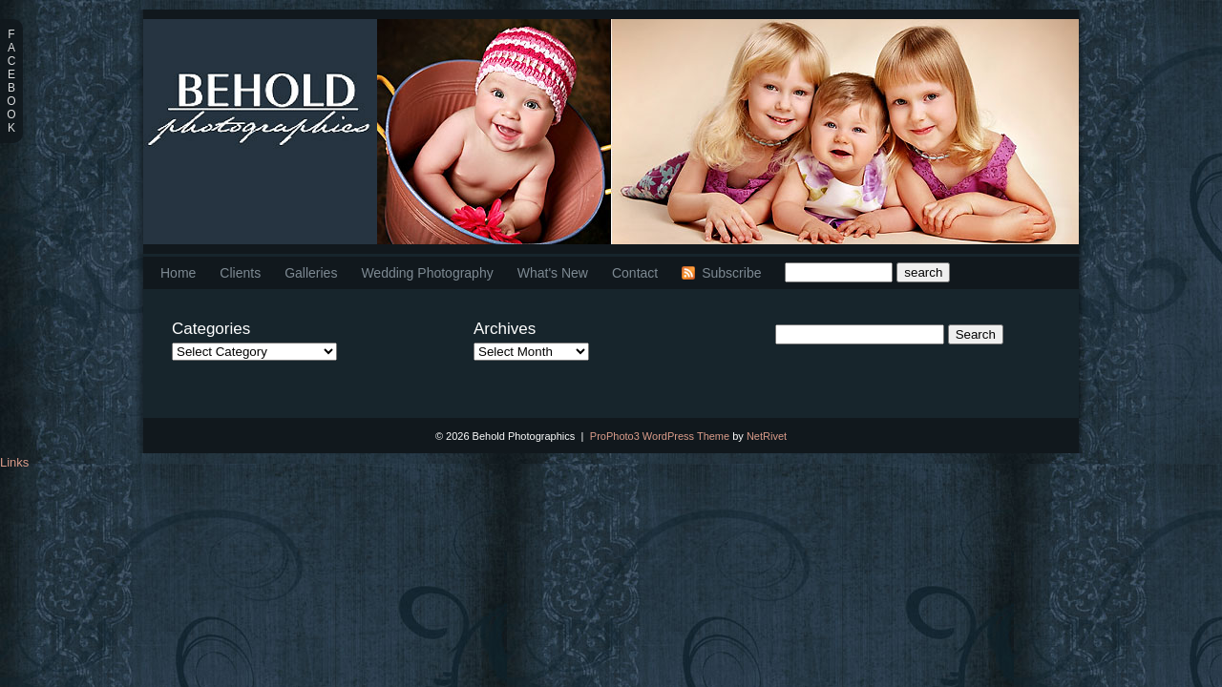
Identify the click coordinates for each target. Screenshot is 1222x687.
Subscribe (731, 273)
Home (178, 273)
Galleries (310, 273)
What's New (552, 273)
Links (14, 462)
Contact (635, 273)
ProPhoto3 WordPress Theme (659, 436)
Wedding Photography (427, 273)
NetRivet (767, 436)
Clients (240, 273)
